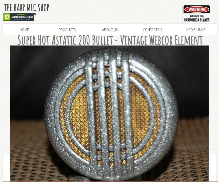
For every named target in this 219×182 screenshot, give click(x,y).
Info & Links (195, 29)
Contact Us (152, 29)
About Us (110, 29)
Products (67, 29)
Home (24, 29)
